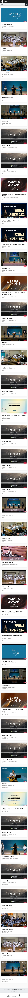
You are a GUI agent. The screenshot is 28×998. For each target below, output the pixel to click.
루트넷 (16, 991)
